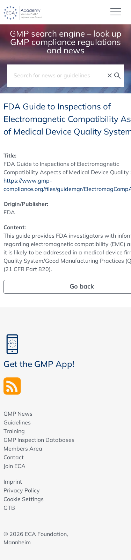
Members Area (22, 448)
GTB (9, 507)
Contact (13, 457)
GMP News (17, 413)
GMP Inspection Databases (38, 439)
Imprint (12, 481)
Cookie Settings (23, 499)
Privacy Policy (21, 490)
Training (14, 431)
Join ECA (14, 465)
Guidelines (17, 422)
